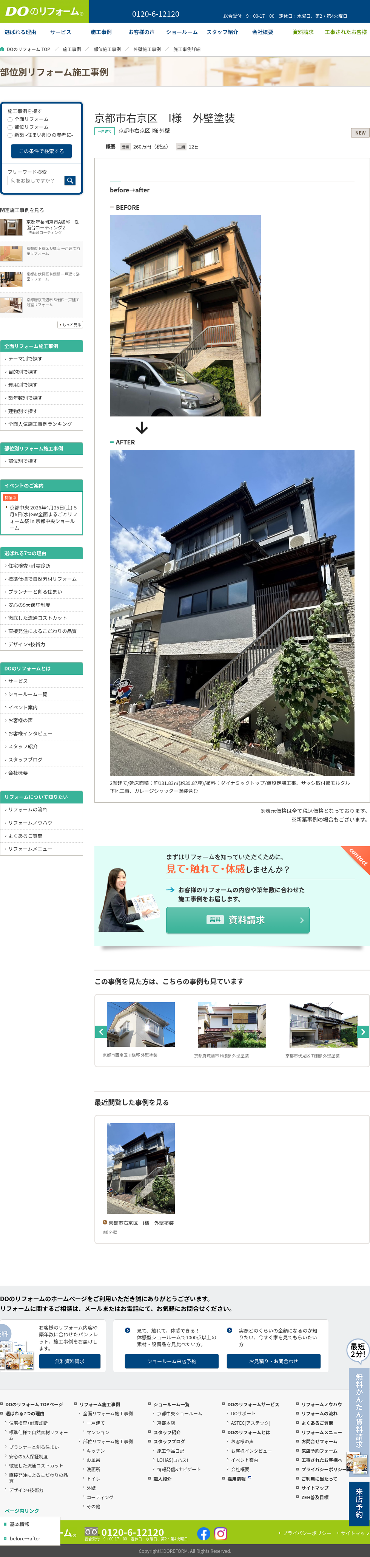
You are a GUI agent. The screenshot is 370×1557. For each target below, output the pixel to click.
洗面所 (93, 1469)
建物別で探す (23, 411)
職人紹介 (162, 1478)
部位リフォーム (28, 126)
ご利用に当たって (319, 1478)
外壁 (91, 1487)
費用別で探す (23, 384)
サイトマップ (314, 1487)
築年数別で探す (25, 397)
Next (363, 1032)
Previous (101, 1032)
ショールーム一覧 (28, 694)
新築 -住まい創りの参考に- (40, 134)
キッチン (96, 1450)
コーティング (100, 1497)
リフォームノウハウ (30, 822)
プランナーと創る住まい (35, 591)
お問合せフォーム (319, 1441)
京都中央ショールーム (179, 1413)
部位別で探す (23, 460)
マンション (98, 1432)
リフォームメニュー (30, 848)
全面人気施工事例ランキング (40, 423)
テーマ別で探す (25, 358)
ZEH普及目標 (314, 1497)
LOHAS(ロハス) (172, 1459)
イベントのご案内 (23, 485)
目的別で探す (23, 371)
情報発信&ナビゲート (179, 1469)
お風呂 (93, 1459)
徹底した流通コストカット (37, 617)
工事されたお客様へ (321, 1459)
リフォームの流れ (28, 809)
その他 (93, 1506)
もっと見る (71, 324)
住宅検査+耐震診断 (29, 565)
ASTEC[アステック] (250, 1422)
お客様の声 (20, 720)
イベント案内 (23, 707)
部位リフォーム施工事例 (108, 1441)
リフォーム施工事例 (99, 1404)
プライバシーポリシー (324, 1469)
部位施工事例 (107, 49)
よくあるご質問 (25, 835)
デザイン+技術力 (26, 644)
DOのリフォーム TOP (28, 49)
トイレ (93, 1478)
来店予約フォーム (319, 1450)
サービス (18, 680)
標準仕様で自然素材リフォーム (42, 578)
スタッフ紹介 (23, 746)
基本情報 (19, 1524)
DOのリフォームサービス (253, 1404)
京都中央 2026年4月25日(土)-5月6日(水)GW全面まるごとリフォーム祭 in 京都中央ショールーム (43, 517)
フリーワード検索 (27, 171)
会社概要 (18, 772)
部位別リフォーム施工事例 (33, 448)
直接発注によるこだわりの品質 (42, 631)
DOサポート (243, 1413)
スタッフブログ (25, 759)
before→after (25, 1538)
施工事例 (72, 49)
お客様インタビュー (30, 733)
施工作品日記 (170, 1450)
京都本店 (166, 1422)
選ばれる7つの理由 (25, 553)
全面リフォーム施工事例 (31, 346)
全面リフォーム (28, 118)
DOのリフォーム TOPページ (34, 1404)
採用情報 (239, 1478)
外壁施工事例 (147, 49)
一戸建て (96, 1422)
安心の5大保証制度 (29, 604)
